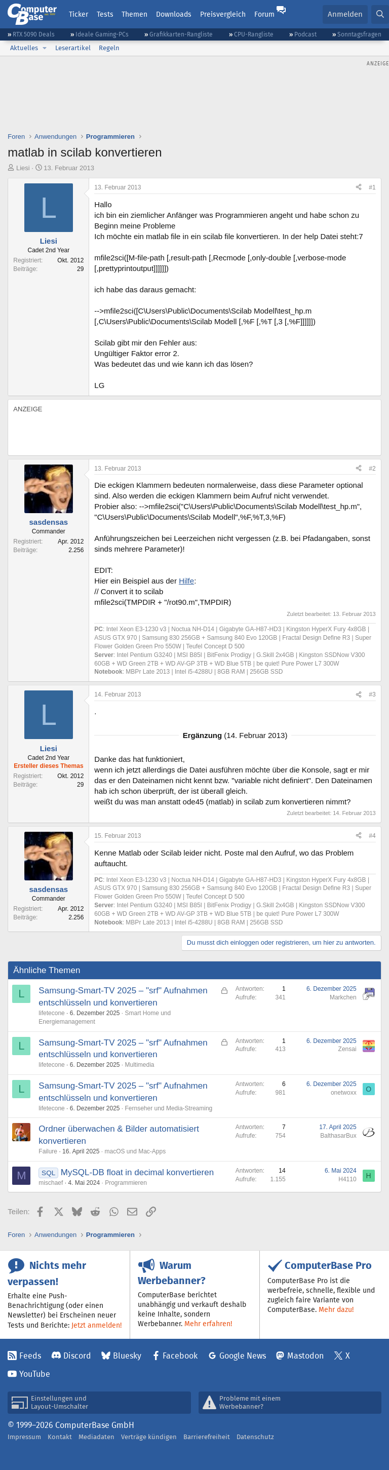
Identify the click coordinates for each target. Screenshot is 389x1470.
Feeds (30, 1356)
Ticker (78, 14)
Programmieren (126, 1182)
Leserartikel (73, 48)
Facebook (180, 1356)
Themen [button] (134, 14)
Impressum (24, 1437)
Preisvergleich (223, 14)
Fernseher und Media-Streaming (169, 1108)
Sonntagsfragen (359, 34)
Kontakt (60, 1437)
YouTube (34, 1374)
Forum (264, 14)
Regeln (109, 48)
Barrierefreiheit (206, 1437)
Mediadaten (96, 1437)
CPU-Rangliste (254, 34)
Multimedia (139, 1064)
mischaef (50, 1182)
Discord (77, 1356)
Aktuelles (24, 48)
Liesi (23, 168)
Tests (105, 14)
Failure (47, 1151)
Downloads (173, 14)
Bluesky (127, 1356)
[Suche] (380, 14)
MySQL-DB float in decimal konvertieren (137, 1172)
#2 (372, 468)
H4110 (347, 1179)
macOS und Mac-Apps (135, 1151)
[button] (44, 48)
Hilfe (186, 580)
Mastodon (305, 1356)
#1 (372, 187)
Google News (242, 1356)
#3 (372, 694)
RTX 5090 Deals (34, 34)
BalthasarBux (338, 1135)
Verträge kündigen (149, 1437)
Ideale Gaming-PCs (102, 34)
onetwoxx (344, 1092)
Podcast (305, 34)
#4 (372, 835)
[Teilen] (358, 188)
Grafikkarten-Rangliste (181, 34)
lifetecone (51, 1013)
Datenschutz (255, 1437)
